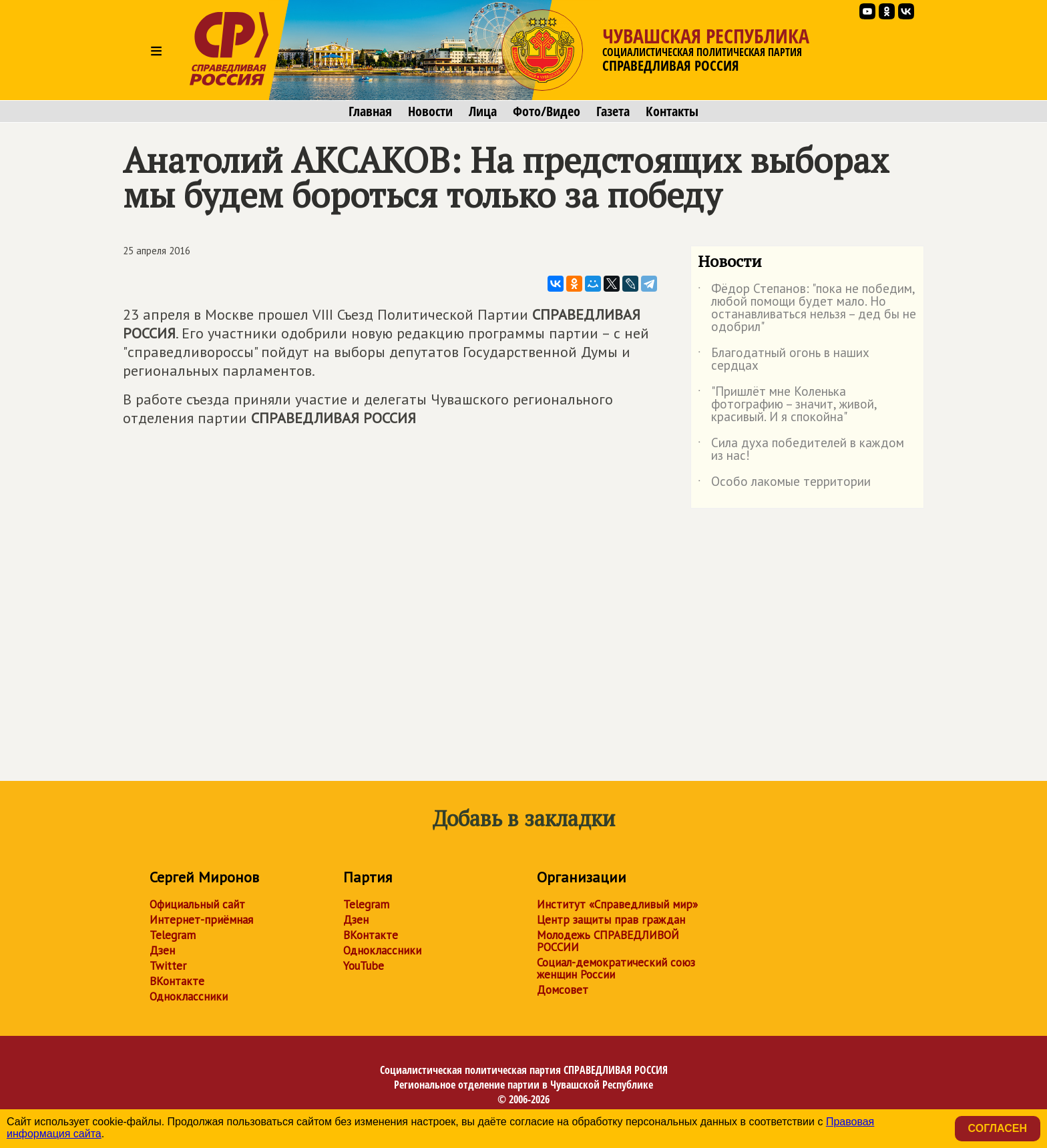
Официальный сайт (197, 904)
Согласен (997, 1128)
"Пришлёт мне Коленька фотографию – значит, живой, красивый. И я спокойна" (787, 404)
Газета (613, 111)
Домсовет (562, 990)
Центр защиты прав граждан (611, 920)
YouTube (363, 966)
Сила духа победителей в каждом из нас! (801, 450)
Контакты (672, 111)
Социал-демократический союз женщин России (616, 968)
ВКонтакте (177, 981)
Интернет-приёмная (201, 920)
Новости (430, 111)
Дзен (162, 950)
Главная (370, 111)
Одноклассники (189, 996)
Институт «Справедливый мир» (617, 904)
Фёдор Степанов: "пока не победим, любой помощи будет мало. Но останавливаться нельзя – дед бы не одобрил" (807, 308)
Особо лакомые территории (784, 484)
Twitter (168, 966)
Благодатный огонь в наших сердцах (783, 359)
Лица (483, 111)
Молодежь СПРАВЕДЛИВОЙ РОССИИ (608, 941)
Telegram (173, 935)
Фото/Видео (546, 111)
